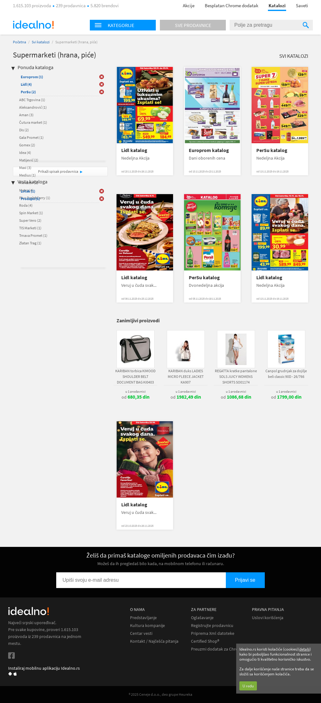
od (136, 397)
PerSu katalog (271, 150)
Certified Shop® (205, 641)
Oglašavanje (202, 617)
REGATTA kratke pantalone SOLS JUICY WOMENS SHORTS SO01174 (236, 376)
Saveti (302, 5)
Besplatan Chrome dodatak (231, 5)
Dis (24, 130)
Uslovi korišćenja (267, 617)
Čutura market (33, 122)
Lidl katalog (134, 150)
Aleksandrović (33, 107)
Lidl (26, 84)
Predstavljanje (143, 617)
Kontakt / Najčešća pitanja (154, 641)
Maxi (25, 167)
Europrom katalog (209, 150)
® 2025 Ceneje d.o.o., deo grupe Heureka (160, 694)
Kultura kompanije (147, 625)
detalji (304, 649)
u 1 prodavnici (135, 391)
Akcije (188, 5)
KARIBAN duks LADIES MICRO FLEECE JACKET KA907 (186, 376)
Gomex (27, 145)
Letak (28, 191)
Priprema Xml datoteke (212, 633)
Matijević (28, 160)
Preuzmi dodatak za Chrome (217, 649)
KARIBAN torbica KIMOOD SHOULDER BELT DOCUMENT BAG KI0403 (135, 376)
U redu (248, 686)
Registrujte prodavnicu (212, 625)
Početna (19, 42)
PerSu (28, 92)
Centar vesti (141, 633)
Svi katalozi (41, 42)
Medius (27, 175)
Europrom (32, 76)
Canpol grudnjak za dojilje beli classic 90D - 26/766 (286, 373)
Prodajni (30, 198)
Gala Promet (31, 137)
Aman (26, 114)
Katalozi (277, 5)
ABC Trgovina (32, 99)
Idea (25, 152)
